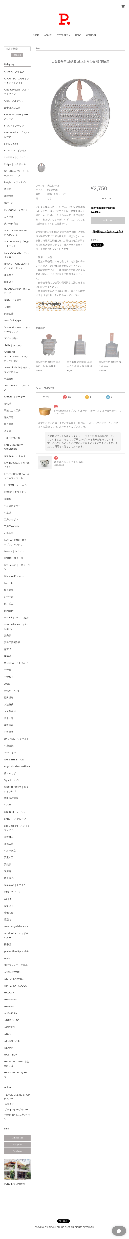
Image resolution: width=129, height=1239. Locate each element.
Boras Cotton (11, 143)
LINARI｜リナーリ (13, 558)
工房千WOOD (11, 526)
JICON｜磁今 (11, 338)
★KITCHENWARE (14, 979)
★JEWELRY (10, 1013)
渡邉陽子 (8, 905)
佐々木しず (10, 773)
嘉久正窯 (8, 417)
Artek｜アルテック (14, 100)
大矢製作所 (10, 711)
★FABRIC (9, 1006)
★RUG (7, 1034)
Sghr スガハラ (11, 780)
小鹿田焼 (8, 745)
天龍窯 (7, 864)
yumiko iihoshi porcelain (16, 951)
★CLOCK (9, 992)
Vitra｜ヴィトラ (12, 892)
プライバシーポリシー (16, 1109)
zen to (7, 958)
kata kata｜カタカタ (14, 456)
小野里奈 (8, 732)
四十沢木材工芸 (12, 107)
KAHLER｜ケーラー (14, 396)
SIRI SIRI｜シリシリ (15, 812)
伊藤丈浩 (8, 313)
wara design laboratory (16, 926)
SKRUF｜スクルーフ (15, 818)
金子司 (7, 431)
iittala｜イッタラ (12, 299)
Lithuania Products (14, 576)
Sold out (108, 220)
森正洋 (7, 649)
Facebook (17, 1151)
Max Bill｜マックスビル (16, 617)
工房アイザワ (11, 519)
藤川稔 (7, 189)
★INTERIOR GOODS (15, 985)
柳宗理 (7, 944)
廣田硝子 (8, 282)
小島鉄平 (8, 533)
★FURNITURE (12, 1041)
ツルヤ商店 (10, 850)
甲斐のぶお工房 (12, 410)
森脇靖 (7, 656)
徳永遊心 (8, 878)
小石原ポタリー (12, 505)
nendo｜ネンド (12, 690)
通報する (94, 240)
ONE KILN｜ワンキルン (16, 739)
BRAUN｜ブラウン (14, 125)
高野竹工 (8, 837)
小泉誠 (7, 512)
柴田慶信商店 (11, 798)
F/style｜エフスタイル (15, 182)
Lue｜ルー (9, 583)
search (17, 55)
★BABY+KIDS (11, 1020)
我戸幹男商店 (11, 223)
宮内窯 (7, 635)
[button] (63, 34)
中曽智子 (8, 676)
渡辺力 (7, 919)
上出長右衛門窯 (12, 438)
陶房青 (7, 871)
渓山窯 (7, 498)
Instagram (17, 1144)
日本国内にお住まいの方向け (108, 231)
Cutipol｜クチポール (15, 164)
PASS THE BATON (14, 759)
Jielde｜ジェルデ (13, 345)
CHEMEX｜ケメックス (16, 157)
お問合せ (9, 1104)
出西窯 (7, 805)
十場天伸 (8, 378)
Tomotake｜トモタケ (15, 885)
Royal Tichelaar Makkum (17, 766)
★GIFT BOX (10, 1054)
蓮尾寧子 (8, 275)
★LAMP (8, 1047)
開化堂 (7, 403)
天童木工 (8, 857)
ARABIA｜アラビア (14, 71)
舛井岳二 (8, 603)
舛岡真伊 (8, 610)
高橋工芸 (8, 843)
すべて (46, 397)
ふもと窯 (8, 216)
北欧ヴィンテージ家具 (16, 965)
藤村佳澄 (8, 203)
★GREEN (9, 1027)
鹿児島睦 (8, 424)
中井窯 (7, 670)
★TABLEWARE (12, 972)
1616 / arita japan (13, 320)
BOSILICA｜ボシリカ (15, 150)
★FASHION (10, 999)
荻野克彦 (8, 725)
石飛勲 (7, 306)
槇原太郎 (8, 590)
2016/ (7, 683)
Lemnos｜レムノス (14, 551)
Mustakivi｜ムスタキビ (16, 663)
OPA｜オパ (10, 752)
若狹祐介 (8, 912)
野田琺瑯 (8, 697)
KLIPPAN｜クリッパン (16, 485)
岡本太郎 (8, 718)
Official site (17, 1137)
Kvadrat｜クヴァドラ (15, 492)
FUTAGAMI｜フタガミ (16, 210)
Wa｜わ (8, 899)
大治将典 (8, 704)
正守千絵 (8, 596)
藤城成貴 (8, 196)
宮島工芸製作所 (12, 642)
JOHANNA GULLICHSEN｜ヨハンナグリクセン (16, 356)
